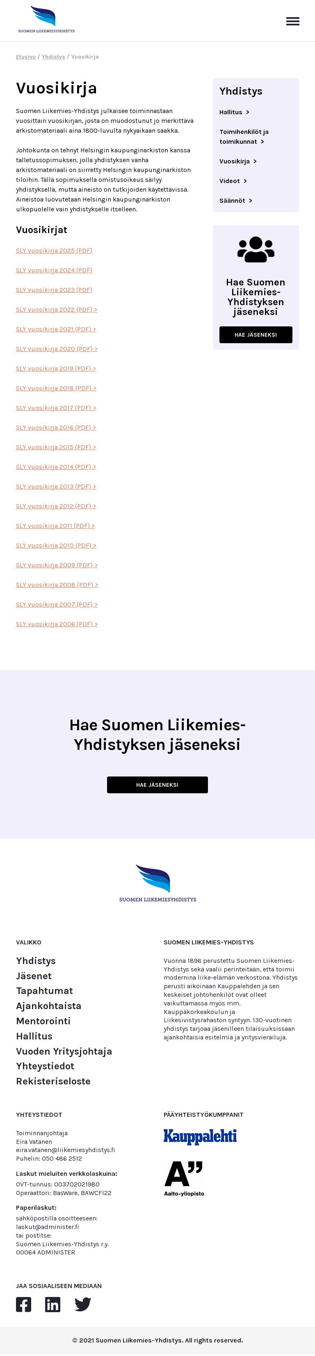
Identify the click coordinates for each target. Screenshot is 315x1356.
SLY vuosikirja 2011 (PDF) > (55, 526)
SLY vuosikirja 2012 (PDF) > (56, 506)
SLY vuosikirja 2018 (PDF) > (56, 388)
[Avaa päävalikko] (292, 20)
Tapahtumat (44, 992)
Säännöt (232, 200)
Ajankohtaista (49, 1007)
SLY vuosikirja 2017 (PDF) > (56, 408)
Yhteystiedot (45, 1067)
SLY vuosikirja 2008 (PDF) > (57, 585)
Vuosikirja (234, 161)
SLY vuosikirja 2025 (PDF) (54, 250)
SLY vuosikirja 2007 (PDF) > (57, 604)
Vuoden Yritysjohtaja (64, 1052)
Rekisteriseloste (53, 1082)
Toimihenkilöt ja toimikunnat (244, 136)
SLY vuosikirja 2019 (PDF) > (56, 368)
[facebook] (23, 1306)
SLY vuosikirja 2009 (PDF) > (57, 565)
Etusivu (26, 56)
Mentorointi (43, 1022)
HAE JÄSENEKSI (255, 335)
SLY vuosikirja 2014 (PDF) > (56, 467)
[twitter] (82, 1306)
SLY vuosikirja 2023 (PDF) (54, 290)
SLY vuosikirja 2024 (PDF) (54, 270)
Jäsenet (34, 977)
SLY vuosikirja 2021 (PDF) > (56, 329)
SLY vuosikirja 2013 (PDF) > (56, 486)
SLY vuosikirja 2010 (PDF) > (56, 545)
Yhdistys (53, 56)
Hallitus (230, 112)
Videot (229, 181)
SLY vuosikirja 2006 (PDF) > (57, 624)
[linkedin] (52, 1306)
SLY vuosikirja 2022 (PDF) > (56, 309)
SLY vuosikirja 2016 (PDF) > (56, 427)
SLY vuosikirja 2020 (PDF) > (57, 349)
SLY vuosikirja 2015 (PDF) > (56, 447)
